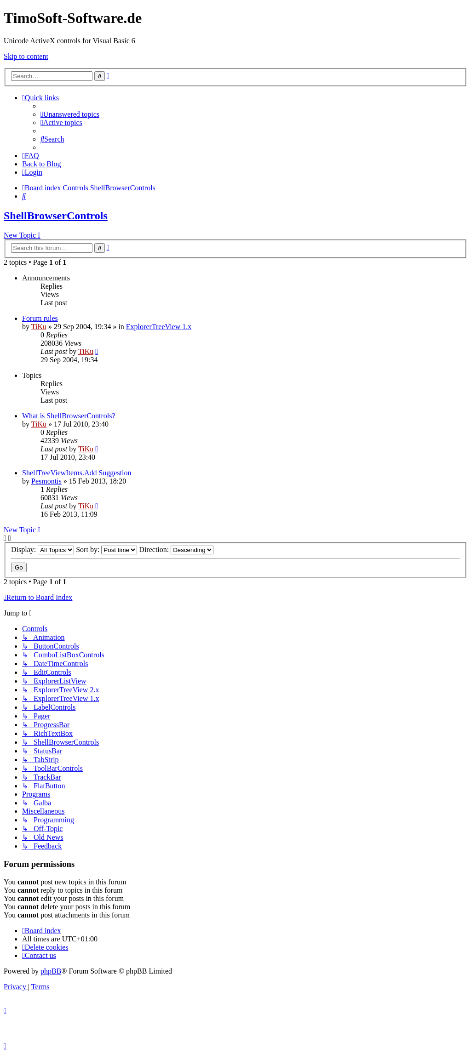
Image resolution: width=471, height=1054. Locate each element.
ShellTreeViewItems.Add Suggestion (77, 473)
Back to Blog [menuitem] (41, 164)
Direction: (176, 549)
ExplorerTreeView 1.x (158, 326)
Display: (42, 549)
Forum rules (40, 318)
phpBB (50, 971)
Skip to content (26, 56)
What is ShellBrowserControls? (68, 416)
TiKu (38, 326)
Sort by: (106, 549)
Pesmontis (46, 481)
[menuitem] (69, 114)
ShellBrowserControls (56, 216)
